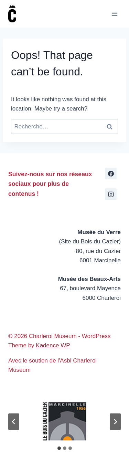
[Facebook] (111, 173)
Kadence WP (53, 345)
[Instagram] (111, 194)
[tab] (59, 448)
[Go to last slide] (13, 421)
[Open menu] (114, 13)
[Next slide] (115, 421)
